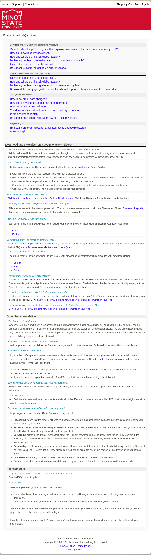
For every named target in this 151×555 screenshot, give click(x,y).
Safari (16, 270)
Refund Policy (83, 546)
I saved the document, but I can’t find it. (33, 64)
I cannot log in (18, 131)
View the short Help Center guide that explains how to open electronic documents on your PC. (64, 49)
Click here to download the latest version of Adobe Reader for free (40, 198)
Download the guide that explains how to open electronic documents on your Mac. (72, 300)
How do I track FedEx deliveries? (29, 106)
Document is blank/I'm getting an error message (38, 67)
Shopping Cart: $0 (128, 4)
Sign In (145, 4)
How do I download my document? (30, 52)
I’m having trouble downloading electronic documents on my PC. (47, 60)
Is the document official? (24, 114)
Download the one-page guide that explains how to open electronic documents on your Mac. (63, 89)
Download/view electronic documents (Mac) (50, 247)
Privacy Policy (67, 546)
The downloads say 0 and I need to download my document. (45, 110)
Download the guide (133, 208)
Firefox (15, 234)
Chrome (16, 230)
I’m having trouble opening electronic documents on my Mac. (45, 85)
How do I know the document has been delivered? (39, 102)
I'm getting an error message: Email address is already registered (48, 127)
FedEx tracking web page (111, 359)
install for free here (77, 167)
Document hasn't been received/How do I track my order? (43, 117)
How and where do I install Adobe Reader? (35, 56)
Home (5, 4)
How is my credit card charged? (28, 99)
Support (16, 4)
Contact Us (31, 4)
